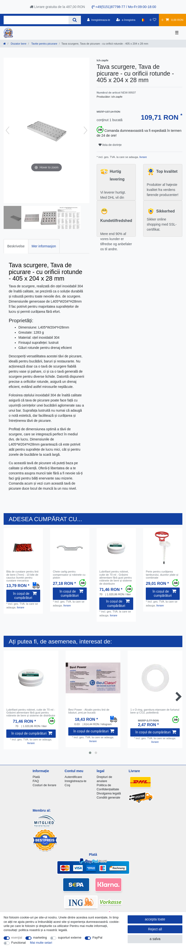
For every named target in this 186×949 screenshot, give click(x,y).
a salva (155, 939)
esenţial (16, 937)
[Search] (75, 20)
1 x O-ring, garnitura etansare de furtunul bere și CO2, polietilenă (154, 711)
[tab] (16, 246)
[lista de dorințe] (153, 20)
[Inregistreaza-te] (99, 20)
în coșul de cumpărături (25, 596)
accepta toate (155, 919)
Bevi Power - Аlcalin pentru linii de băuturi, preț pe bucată (88, 711)
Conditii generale (108, 797)
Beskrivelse (16, 246)
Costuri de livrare (44, 785)
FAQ (36, 781)
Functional (18, 942)
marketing (40, 937)
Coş (67, 785)
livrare (143, 157)
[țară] (142, 20)
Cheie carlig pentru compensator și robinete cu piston (69, 574)
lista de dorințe (110, 145)
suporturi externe (69, 937)
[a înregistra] (126, 20)
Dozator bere (18, 43)
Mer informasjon (44, 246)
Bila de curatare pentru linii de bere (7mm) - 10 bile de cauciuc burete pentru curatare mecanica (22, 576)
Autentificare (73, 777)
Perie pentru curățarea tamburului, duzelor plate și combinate (162, 574)
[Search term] (36, 20)
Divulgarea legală (109, 793)
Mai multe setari (41, 942)
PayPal (97, 937)
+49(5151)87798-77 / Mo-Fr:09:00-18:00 (124, 7)
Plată (36, 777)
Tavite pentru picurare (44, 43)
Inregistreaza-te (75, 781)
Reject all (155, 929)
